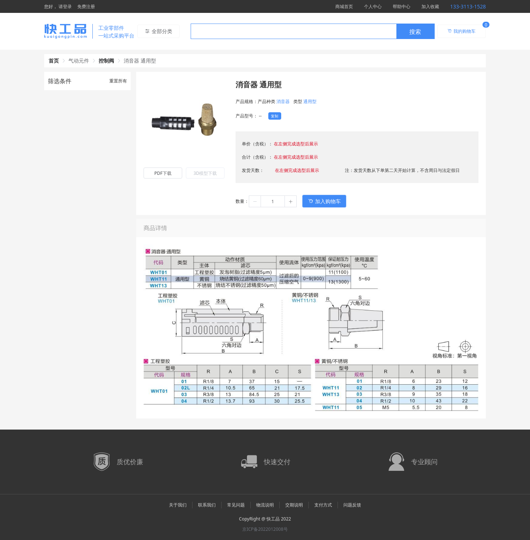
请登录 (65, 6)
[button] (255, 201)
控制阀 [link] (106, 60)
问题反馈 (352, 505)
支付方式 (323, 505)
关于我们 (178, 505)
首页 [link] (54, 60)
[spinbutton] (273, 201)
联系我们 (207, 505)
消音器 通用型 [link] (140, 60)
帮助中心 (401, 6)
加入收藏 (430, 6)
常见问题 (236, 505)
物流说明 (265, 505)
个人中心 (373, 6)
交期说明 (294, 505)
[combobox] (313, 31)
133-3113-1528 (468, 6)
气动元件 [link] (78, 60)
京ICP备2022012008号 (265, 529)
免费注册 (86, 6)
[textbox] (293, 31)
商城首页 (344, 6)
